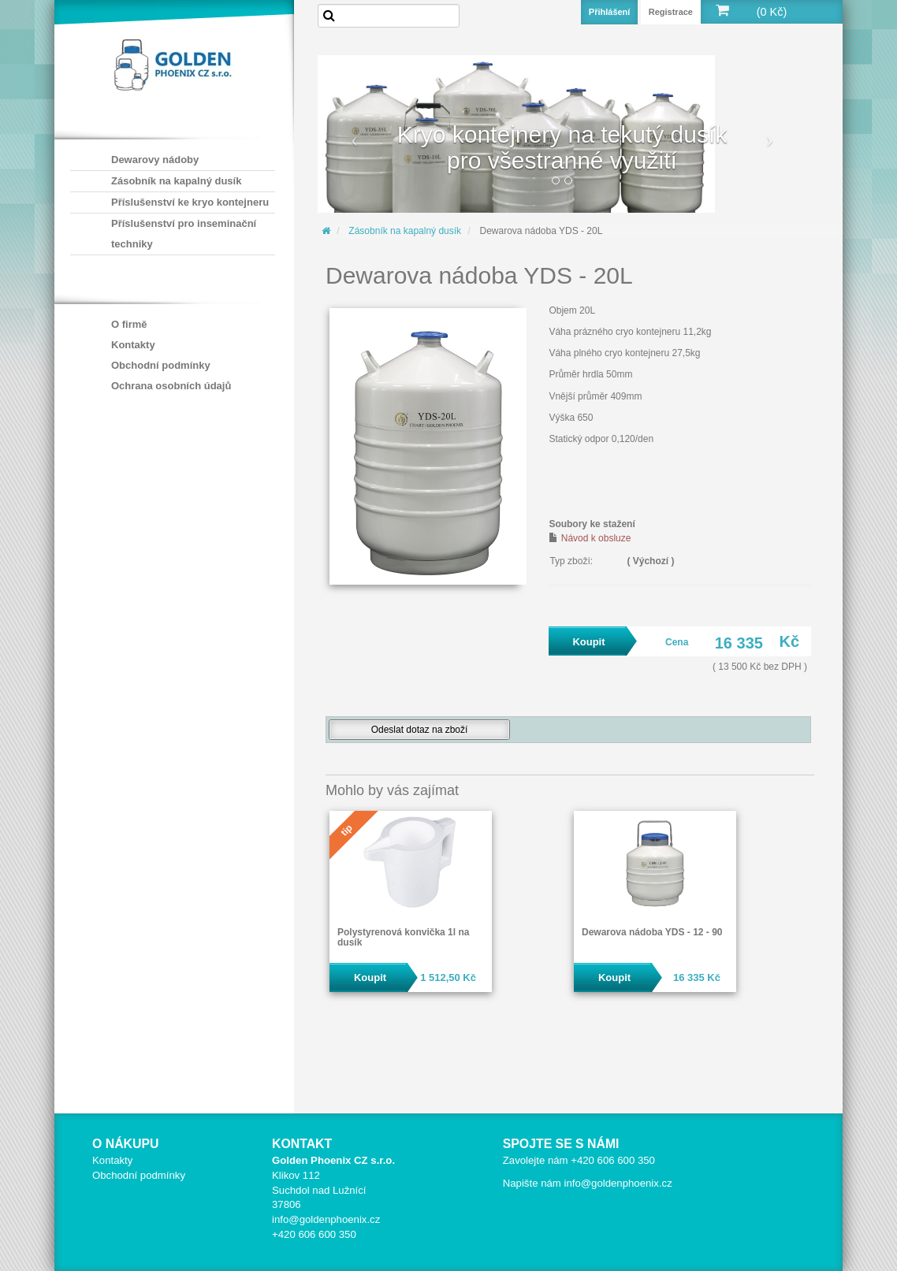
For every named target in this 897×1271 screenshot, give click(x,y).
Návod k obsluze (596, 538)
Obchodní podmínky (160, 365)
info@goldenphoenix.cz (326, 1219)
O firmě (129, 324)
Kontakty (133, 345)
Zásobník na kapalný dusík (176, 181)
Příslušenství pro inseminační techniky (183, 233)
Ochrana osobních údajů (171, 386)
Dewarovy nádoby (155, 159)
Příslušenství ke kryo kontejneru (190, 202)
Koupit (370, 977)
